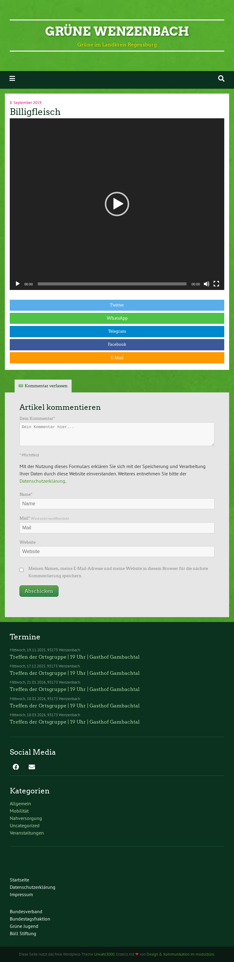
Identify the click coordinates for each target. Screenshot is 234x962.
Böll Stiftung (23, 933)
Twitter (117, 305)
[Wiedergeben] (18, 284)
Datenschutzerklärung (42, 481)
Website (28, 542)
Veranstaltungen (27, 833)
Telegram (117, 331)
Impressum (21, 894)
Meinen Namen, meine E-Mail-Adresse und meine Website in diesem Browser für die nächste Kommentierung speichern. (118, 572)
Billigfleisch (35, 111)
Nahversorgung (26, 818)
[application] (117, 204)
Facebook (117, 344)
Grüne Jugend (24, 926)
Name (26, 494)
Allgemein (20, 803)
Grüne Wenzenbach (117, 31)
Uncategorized (25, 825)
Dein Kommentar (37, 418)
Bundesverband (26, 911)
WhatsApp (117, 318)
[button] (117, 204)
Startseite (19, 880)
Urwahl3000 (104, 954)
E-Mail (117, 358)
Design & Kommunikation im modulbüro (180, 954)
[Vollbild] (216, 284)
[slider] (112, 283)
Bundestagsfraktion (30, 919)
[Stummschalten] (207, 284)
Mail (44, 518)
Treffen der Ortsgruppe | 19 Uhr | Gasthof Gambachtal (75, 657)
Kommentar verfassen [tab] (46, 386)
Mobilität (19, 811)
